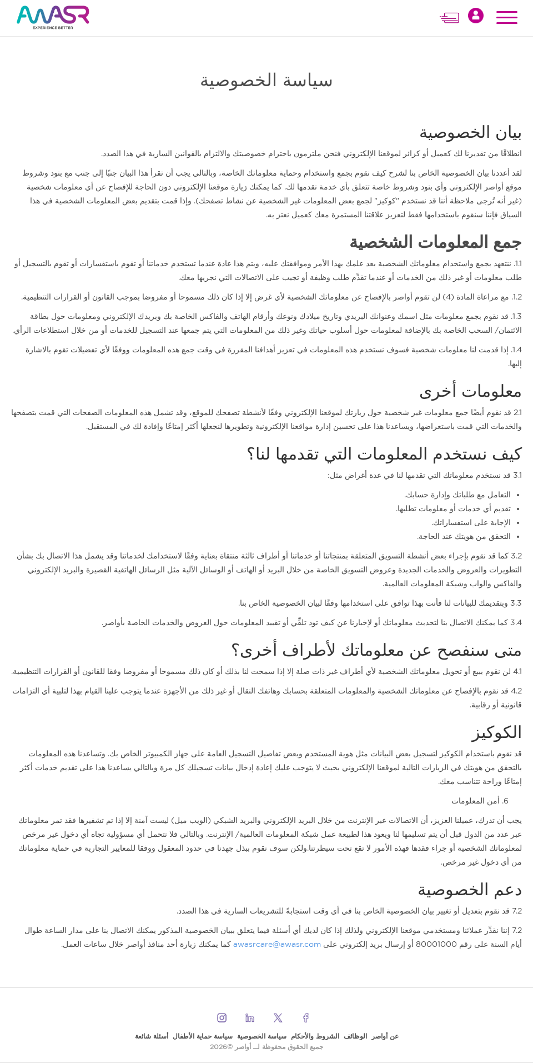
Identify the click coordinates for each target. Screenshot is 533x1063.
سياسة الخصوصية (261, 1036)
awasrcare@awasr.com (277, 944)
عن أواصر (385, 1036)
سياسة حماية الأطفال (203, 1036)
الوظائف (355, 1036)
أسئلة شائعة (151, 1036)
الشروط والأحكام (315, 1036)
